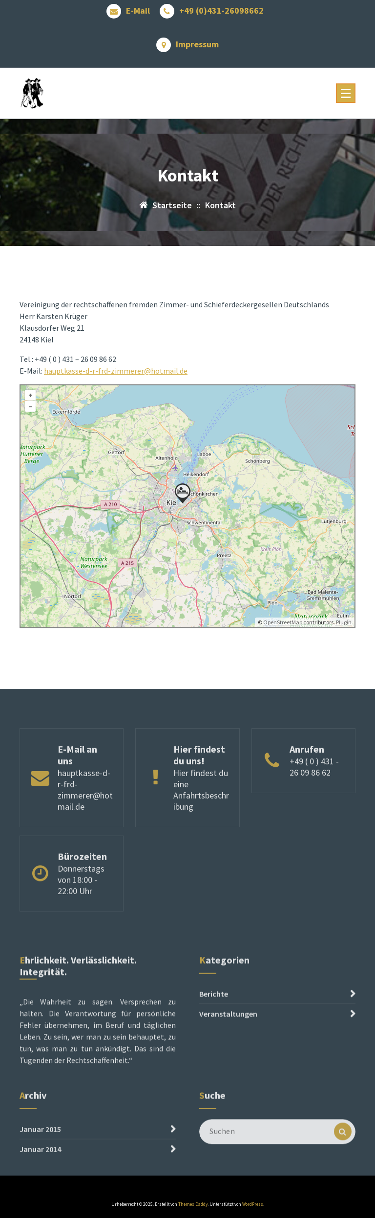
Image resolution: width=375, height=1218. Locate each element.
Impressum (197, 42)
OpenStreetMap (282, 636)
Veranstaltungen (228, 1053)
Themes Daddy (193, 1204)
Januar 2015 (40, 1152)
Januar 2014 (40, 1172)
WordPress (252, 1204)
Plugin (343, 636)
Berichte (213, 1033)
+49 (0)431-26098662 (221, 8)
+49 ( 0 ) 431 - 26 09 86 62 (314, 799)
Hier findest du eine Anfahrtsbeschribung (201, 822)
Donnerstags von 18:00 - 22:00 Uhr (81, 904)
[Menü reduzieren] (345, 93)
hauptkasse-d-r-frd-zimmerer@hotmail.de (116, 385)
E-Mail (138, 8)
